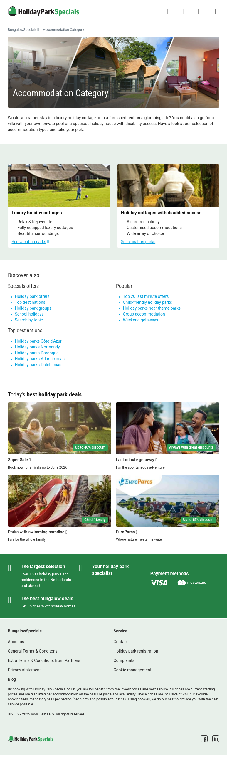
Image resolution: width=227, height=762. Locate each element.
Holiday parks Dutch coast (39, 364)
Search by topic (29, 320)
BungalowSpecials (22, 30)
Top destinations (30, 302)
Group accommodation (144, 314)
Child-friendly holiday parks (147, 302)
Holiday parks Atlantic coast (40, 358)
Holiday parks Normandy (37, 347)
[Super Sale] (59, 436)
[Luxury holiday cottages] (59, 206)
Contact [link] (121, 641)
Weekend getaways (140, 320)
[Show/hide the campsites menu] (214, 11)
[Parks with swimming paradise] (59, 508)
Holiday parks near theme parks (152, 308)
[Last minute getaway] (167, 436)
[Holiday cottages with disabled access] (168, 206)
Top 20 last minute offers (146, 296)
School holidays (29, 314)
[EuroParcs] (167, 508)
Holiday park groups (33, 308)
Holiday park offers (32, 296)
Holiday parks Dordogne (37, 353)
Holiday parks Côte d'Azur (38, 341)
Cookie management (133, 670)
